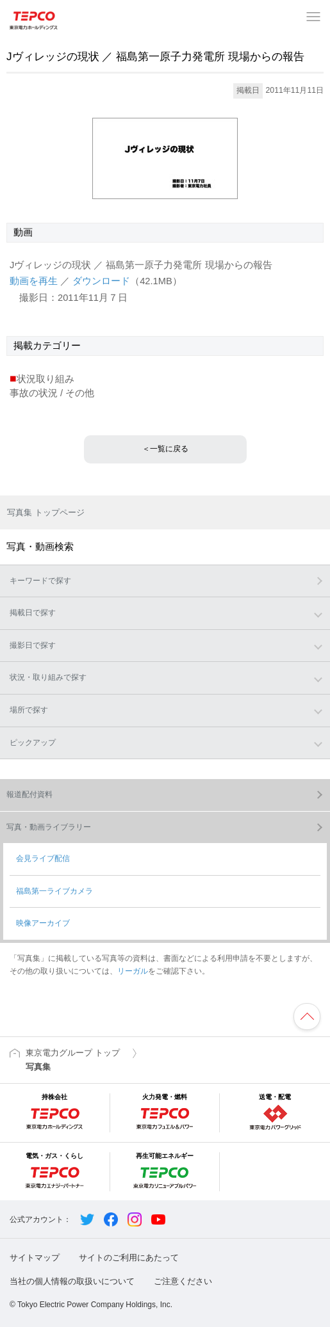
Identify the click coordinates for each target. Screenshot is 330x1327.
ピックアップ (33, 742)
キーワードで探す (40, 580)
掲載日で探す (33, 612)
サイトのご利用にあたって (129, 1257)
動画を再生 (34, 281)
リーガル (132, 971)
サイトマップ (35, 1257)
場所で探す (29, 709)
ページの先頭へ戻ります (306, 1016)
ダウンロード (101, 281)
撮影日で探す (33, 645)
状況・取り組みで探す (48, 677)
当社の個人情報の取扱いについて (72, 1281)
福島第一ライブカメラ (54, 891)
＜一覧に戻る (165, 448)
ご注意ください (183, 1281)
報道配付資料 (29, 794)
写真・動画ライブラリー (48, 827)
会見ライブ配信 (43, 858)
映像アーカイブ (43, 923)
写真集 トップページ (46, 512)
